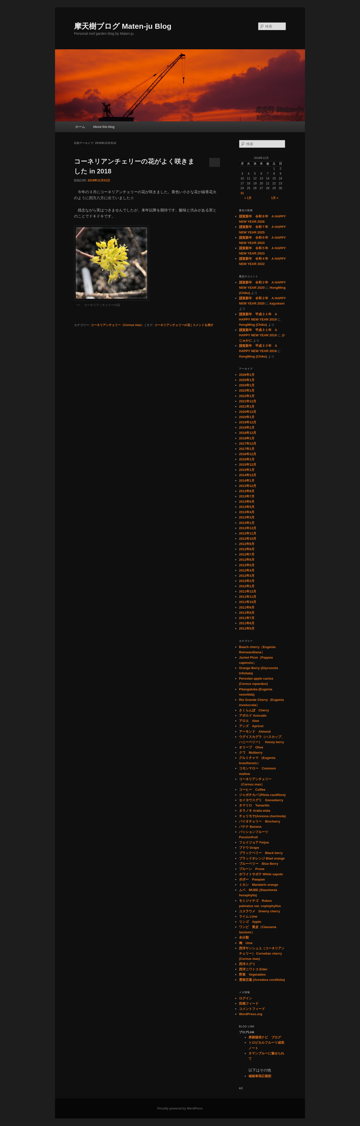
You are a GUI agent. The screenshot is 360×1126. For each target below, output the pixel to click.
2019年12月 (247, 422)
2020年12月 (247, 412)
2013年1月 (246, 523)
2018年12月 (247, 433)
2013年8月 (246, 491)
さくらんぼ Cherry (254, 710)
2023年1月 (246, 390)
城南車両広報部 (259, 1076)
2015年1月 (246, 470)
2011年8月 (246, 613)
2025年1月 (246, 380)
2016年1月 (246, 459)
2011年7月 (246, 618)
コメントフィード (252, 1009)
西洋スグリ (247, 964)
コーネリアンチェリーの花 (172, 325)
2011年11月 (247, 597)
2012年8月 (246, 549)
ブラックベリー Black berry (261, 853)
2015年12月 (247, 464)
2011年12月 (247, 591)
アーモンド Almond (254, 731)
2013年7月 (246, 496)
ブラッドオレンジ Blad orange (262, 858)
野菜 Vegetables (252, 974)
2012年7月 (246, 554)
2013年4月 (246, 512)
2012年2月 (246, 581)
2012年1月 (246, 586)
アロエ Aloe (249, 721)
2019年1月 (246, 427)
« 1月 (248, 198)
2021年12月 (247, 401)
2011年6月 (246, 623)
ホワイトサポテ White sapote (261, 874)
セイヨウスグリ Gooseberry (261, 800)
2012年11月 (247, 533)
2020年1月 (246, 417)
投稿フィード (248, 1003)
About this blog (103, 127)
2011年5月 (246, 628)
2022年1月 (246, 396)
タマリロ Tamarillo (254, 805)
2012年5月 (246, 565)
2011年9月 (246, 607)
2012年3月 (246, 576)
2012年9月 (246, 544)
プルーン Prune (251, 869)
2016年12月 (247, 454)
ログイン (245, 998)
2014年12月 (247, 475)
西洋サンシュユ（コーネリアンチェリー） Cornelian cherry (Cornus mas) (261, 953)
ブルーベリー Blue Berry (258, 864)
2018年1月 (246, 438)
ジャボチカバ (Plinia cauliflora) (262, 795)
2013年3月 (246, 517)
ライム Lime (248, 916)
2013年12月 (247, 486)
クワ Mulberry (250, 752)
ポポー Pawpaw (252, 879)
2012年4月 (246, 570)
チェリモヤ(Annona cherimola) (262, 816)
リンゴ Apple (250, 922)
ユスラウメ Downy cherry (259, 911)
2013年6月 (246, 501)
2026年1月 (246, 375)
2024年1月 (246, 385)
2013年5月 (246, 507)
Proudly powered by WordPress (179, 1108)
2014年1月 (246, 480)
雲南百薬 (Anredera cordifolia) (262, 980)
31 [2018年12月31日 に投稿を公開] (242, 193)
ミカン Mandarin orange (258, 885)
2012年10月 (247, 538)
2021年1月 (246, 406)
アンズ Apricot (251, 726)
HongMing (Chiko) (253, 325)
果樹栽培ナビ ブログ (264, 1037)
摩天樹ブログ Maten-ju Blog (123, 26)
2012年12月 (247, 528)
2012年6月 (246, 559)
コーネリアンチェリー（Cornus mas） (117, 325)
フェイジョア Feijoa (254, 842)
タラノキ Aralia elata (254, 810)
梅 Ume (245, 943)
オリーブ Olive (251, 747)
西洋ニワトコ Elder (253, 969)
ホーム (80, 127)
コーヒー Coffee (252, 789)
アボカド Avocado (252, 715)
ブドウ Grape (249, 848)
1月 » (274, 198)
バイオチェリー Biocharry (259, 821)
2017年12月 (247, 443)
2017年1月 (246, 449)
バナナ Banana (250, 826)
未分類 (244, 937)
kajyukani (277, 303)
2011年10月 (247, 602)
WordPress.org (250, 1014)
